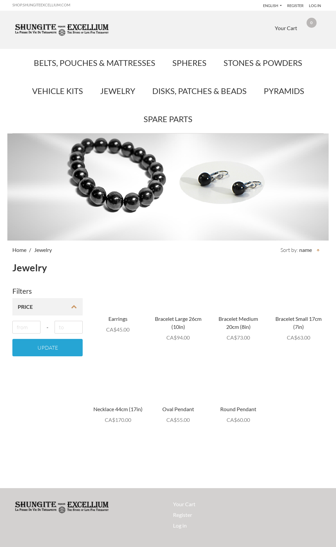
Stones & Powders (263, 63)
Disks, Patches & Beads (199, 91)
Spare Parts (168, 119)
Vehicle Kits (57, 91)
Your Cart (184, 504)
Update (47, 347)
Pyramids (284, 91)
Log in (315, 5)
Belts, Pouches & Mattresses (94, 63)
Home (19, 250)
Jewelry (117, 91)
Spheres (189, 63)
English (269, 5)
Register (294, 5)
